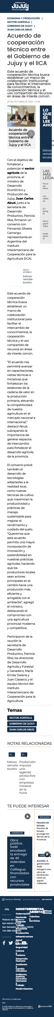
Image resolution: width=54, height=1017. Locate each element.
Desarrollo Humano (22, 959)
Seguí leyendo (27, 271)
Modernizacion (24, 988)
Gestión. (41, 860)
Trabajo (20, 925)
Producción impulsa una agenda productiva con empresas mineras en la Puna (27, 777)
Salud (19, 940)
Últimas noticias (47, 911)
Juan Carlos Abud (21, 729)
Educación (22, 943)
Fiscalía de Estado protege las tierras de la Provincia (43, 834)
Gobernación (17, 833)
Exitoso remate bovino (28, 279)
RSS (3, 1003)
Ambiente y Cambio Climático (21, 967)
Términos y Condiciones (11, 999)
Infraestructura (24, 936)
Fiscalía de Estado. (43, 824)
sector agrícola (20, 718)
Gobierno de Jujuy (22, 723)
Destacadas (44, 817)
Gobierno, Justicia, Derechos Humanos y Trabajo (21, 980)
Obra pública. (16, 842)
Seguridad (22, 947)
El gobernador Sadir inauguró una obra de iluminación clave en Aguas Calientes (44, 872)
